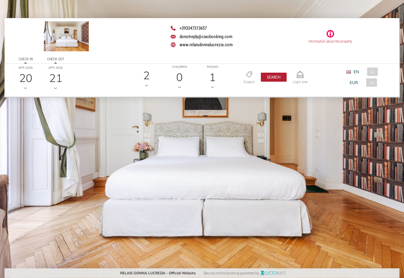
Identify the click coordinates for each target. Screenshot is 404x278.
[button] (274, 77)
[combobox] (364, 72)
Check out (55, 59)
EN (356, 71)
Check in (25, 59)
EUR (353, 82)
